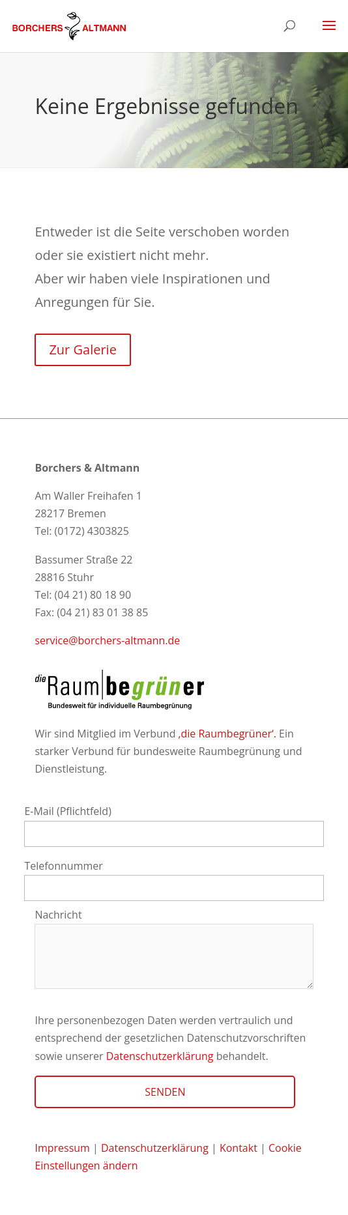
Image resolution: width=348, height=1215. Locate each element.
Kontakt (240, 1148)
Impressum (62, 1148)
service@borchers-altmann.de (107, 640)
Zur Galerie (82, 349)
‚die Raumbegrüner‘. (227, 733)
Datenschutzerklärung (160, 1056)
